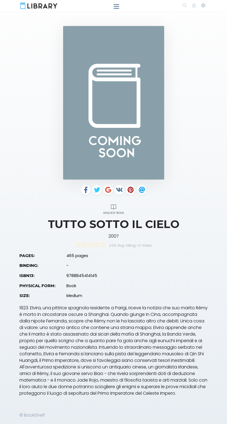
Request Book (113, 208)
